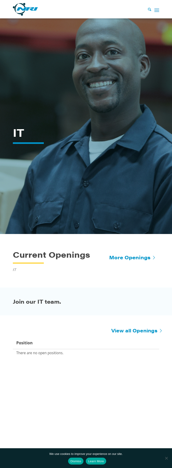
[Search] (147, 9)
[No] (166, 458)
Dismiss (75, 461)
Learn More (96, 461)
